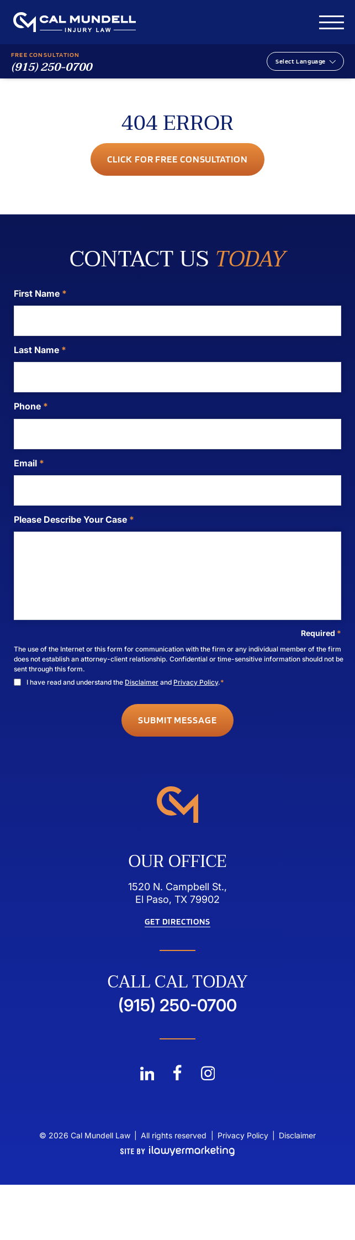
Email (29, 463)
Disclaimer (141, 682)
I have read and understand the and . (125, 682)
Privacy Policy (195, 682)
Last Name (40, 350)
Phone (31, 406)
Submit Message (177, 720)
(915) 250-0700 (51, 67)
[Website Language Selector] (305, 61)
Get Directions (177, 922)
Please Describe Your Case (74, 519)
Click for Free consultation (177, 159)
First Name (40, 293)
